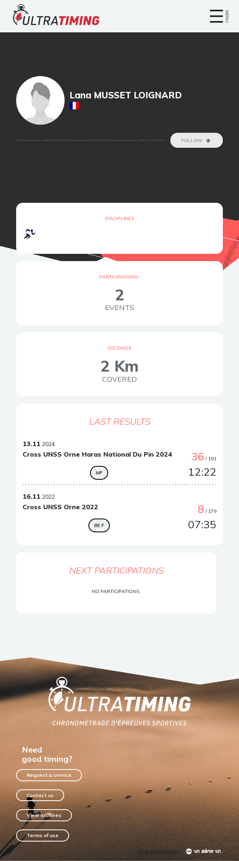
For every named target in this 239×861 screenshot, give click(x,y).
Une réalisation (159, 851)
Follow (196, 140)
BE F (99, 525)
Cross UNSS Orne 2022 (60, 507)
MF (99, 473)
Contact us (40, 795)
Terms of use (43, 835)
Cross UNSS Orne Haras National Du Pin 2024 (97, 454)
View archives (44, 815)
